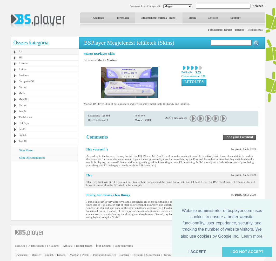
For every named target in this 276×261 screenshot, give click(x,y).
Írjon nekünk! (103, 245)
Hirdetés (20, 245)
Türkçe (168, 254)
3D (20, 57)
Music (22, 93)
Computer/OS (27, 81)
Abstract (23, 63)
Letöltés (213, 17)
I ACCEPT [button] (197, 252)
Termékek (123, 17)
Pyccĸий (137, 254)
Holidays (24, 123)
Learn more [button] (251, 236)
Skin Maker (26, 150)
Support (235, 17)
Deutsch (36, 254)
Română (124, 254)
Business (24, 75)
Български (22, 254)
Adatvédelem (36, 245)
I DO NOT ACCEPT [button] (247, 252)
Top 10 (23, 140)
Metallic (23, 99)
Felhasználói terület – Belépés (226, 29)
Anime (22, 69)
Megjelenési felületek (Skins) (158, 17)
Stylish (23, 134)
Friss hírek (53, 245)
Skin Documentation (32, 158)
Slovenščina (153, 254)
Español (61, 254)
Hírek (192, 17)
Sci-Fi (22, 128)
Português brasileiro (104, 254)
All (20, 51)
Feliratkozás (254, 29)
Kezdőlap (98, 17)
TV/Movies (25, 117)
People (22, 111)
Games (23, 87)
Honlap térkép (84, 245)
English (49, 254)
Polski (86, 254)
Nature (22, 105)
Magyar (74, 254)
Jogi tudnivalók (124, 245)
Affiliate (67, 245)
